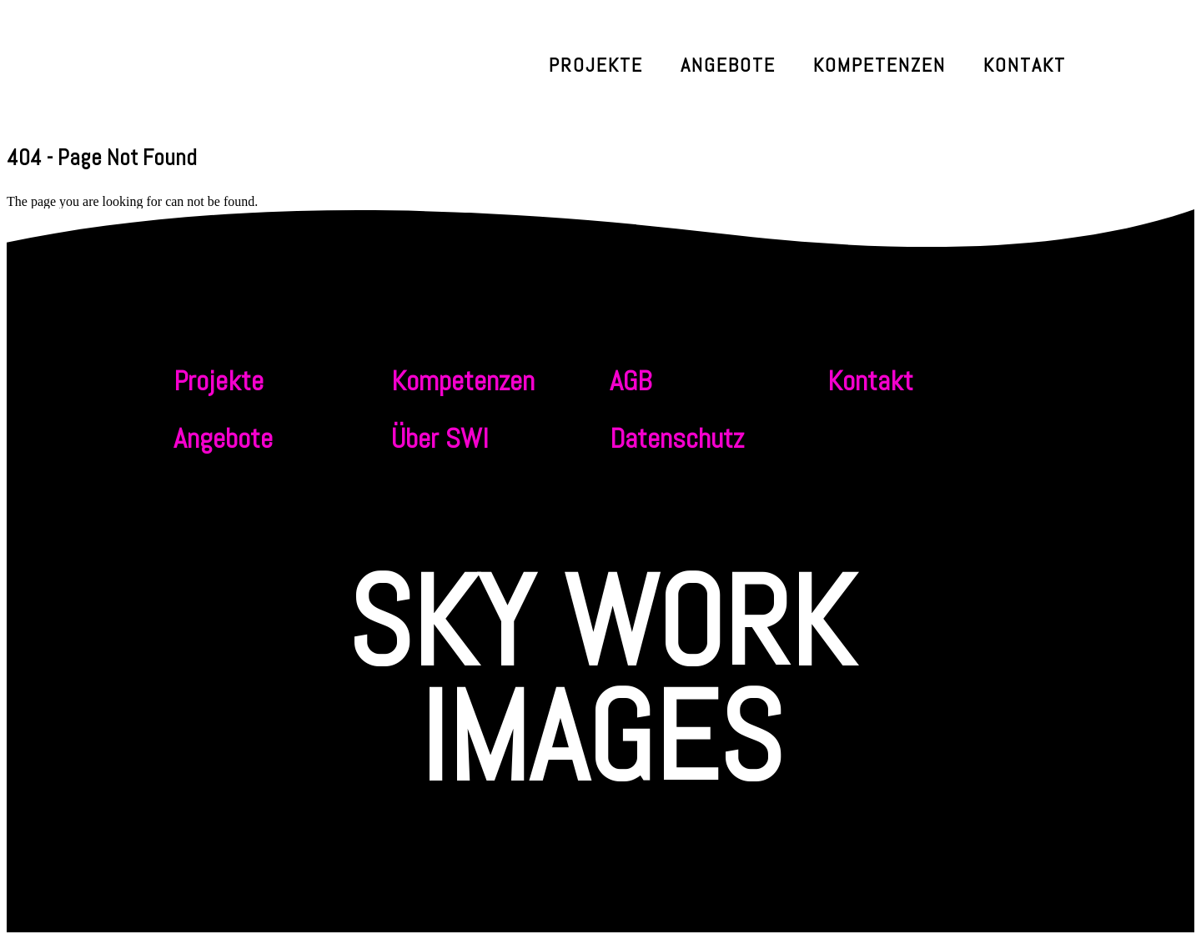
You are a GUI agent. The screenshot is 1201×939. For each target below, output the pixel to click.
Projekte (596, 65)
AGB (630, 381)
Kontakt (1024, 65)
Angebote (728, 65)
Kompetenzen (879, 65)
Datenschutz (677, 438)
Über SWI (440, 438)
